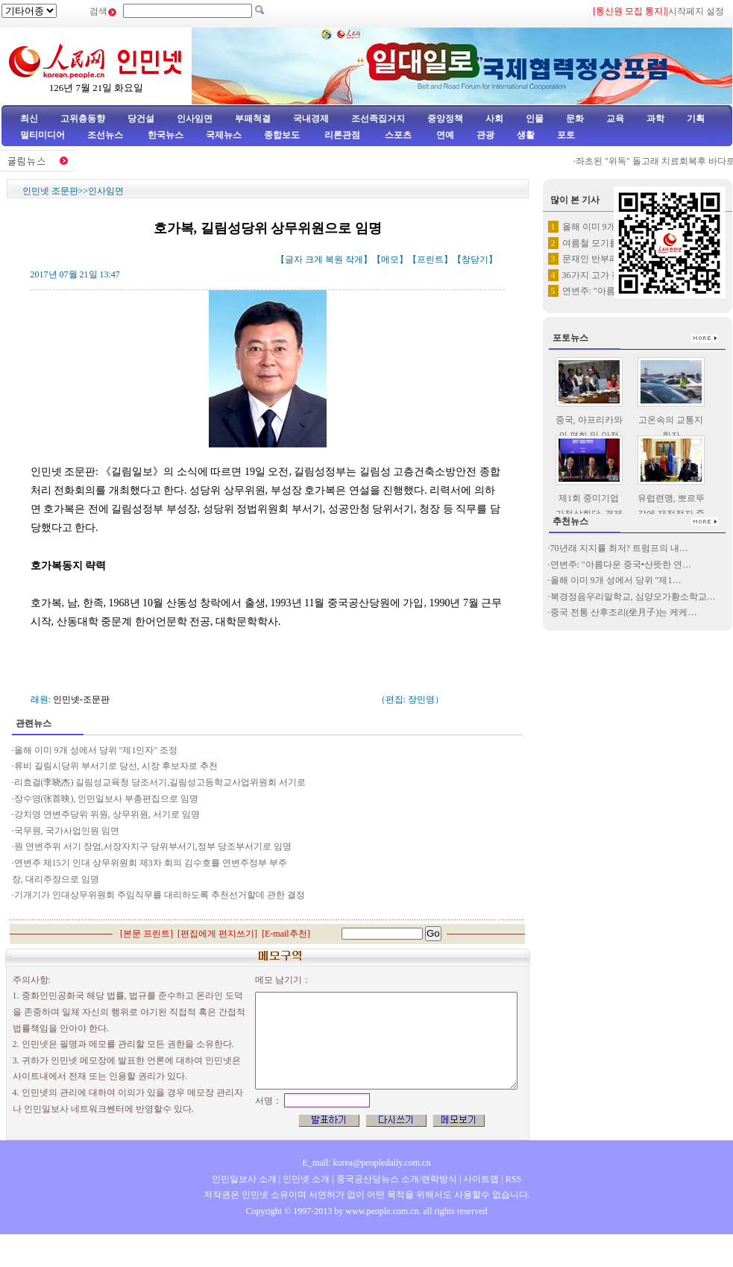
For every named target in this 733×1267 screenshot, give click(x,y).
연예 (444, 135)
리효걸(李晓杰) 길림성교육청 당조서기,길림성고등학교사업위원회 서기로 (160, 782)
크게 (314, 259)
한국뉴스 (165, 135)
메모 (390, 259)
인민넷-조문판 (81, 699)
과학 (655, 118)
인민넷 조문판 (50, 191)
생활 (526, 135)
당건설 (141, 118)
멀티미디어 (42, 135)
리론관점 (342, 135)
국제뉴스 (224, 135)
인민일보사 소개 (244, 1179)
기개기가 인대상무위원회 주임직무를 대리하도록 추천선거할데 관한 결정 (159, 895)
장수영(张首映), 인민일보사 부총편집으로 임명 (106, 798)
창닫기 (475, 259)
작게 (354, 259)
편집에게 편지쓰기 (217, 933)
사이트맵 (481, 1179)
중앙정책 (445, 118)
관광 (485, 135)
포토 (566, 135)
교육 (615, 118)
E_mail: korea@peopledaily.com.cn (367, 1162)
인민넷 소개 (305, 1179)
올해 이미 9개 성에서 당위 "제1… (616, 580)
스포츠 (397, 135)
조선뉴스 (106, 135)
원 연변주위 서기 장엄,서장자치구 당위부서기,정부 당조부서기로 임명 (153, 846)
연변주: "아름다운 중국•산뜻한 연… (620, 564)
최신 (29, 118)
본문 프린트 (146, 933)
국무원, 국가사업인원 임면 (66, 831)
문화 (575, 118)
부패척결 (253, 118)
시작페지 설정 (696, 11)
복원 (334, 259)
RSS (513, 1179)
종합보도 (282, 135)
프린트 (430, 259)
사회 (494, 118)
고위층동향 (82, 118)
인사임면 (195, 118)
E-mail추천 (286, 933)
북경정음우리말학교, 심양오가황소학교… (633, 596)
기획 (696, 118)
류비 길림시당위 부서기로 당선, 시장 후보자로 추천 (117, 766)
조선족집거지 (378, 118)
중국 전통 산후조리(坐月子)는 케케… (623, 612)
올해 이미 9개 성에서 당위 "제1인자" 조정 (96, 750)
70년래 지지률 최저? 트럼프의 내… (619, 548)
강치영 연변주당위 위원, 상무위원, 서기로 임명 (107, 814)
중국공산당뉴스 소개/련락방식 (396, 1179)
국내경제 (311, 118)
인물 (535, 118)
